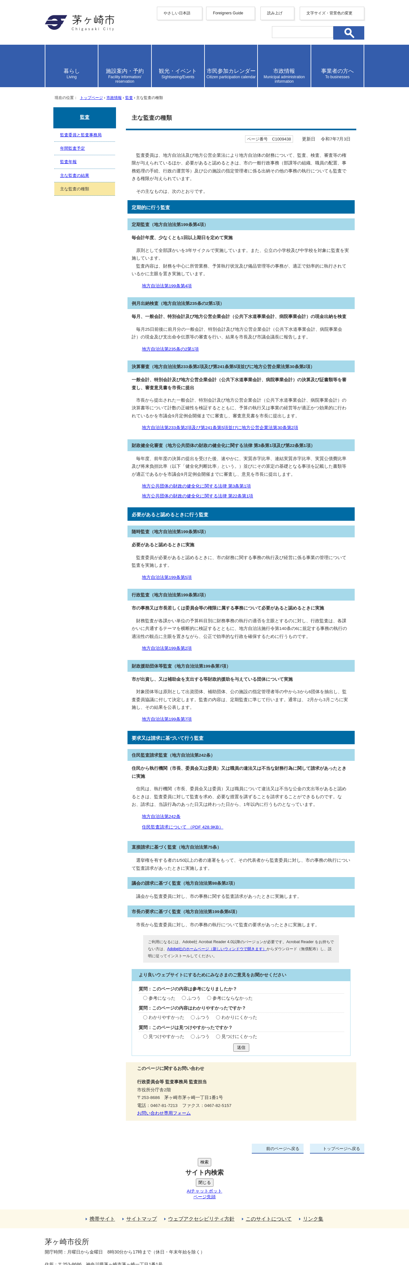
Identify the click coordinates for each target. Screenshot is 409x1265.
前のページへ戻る (282, 1148)
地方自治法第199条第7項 (167, 719)
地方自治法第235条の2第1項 (170, 349)
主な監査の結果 (74, 175)
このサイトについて (269, 1170)
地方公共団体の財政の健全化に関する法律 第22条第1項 (197, 496)
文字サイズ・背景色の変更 (329, 13)
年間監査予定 (72, 148)
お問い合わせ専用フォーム (164, 1113)
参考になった (162, 998)
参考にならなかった (232, 998)
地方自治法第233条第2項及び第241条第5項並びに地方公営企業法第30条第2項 (220, 427)
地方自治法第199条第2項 (167, 648)
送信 (241, 1047)
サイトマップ (141, 1170)
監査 (129, 97)
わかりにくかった (239, 1017)
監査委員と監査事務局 (81, 135)
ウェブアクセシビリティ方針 (201, 1170)
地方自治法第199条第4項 (167, 286)
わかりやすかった (166, 1017)
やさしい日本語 (177, 13)
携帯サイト (102, 1170)
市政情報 (114, 97)
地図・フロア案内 (68, 1241)
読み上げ (274, 13)
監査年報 (68, 161)
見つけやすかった (166, 1036)
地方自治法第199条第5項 (167, 577)
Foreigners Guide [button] (228, 13)
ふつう (194, 998)
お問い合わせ (119, 1241)
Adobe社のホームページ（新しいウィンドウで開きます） (216, 949)
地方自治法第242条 (161, 816)
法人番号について (122, 1228)
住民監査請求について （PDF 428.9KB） (185, 827)
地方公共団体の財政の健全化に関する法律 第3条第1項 (196, 486)
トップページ (91, 97)
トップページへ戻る (341, 1148)
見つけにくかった (239, 1036)
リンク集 (313, 1170)
